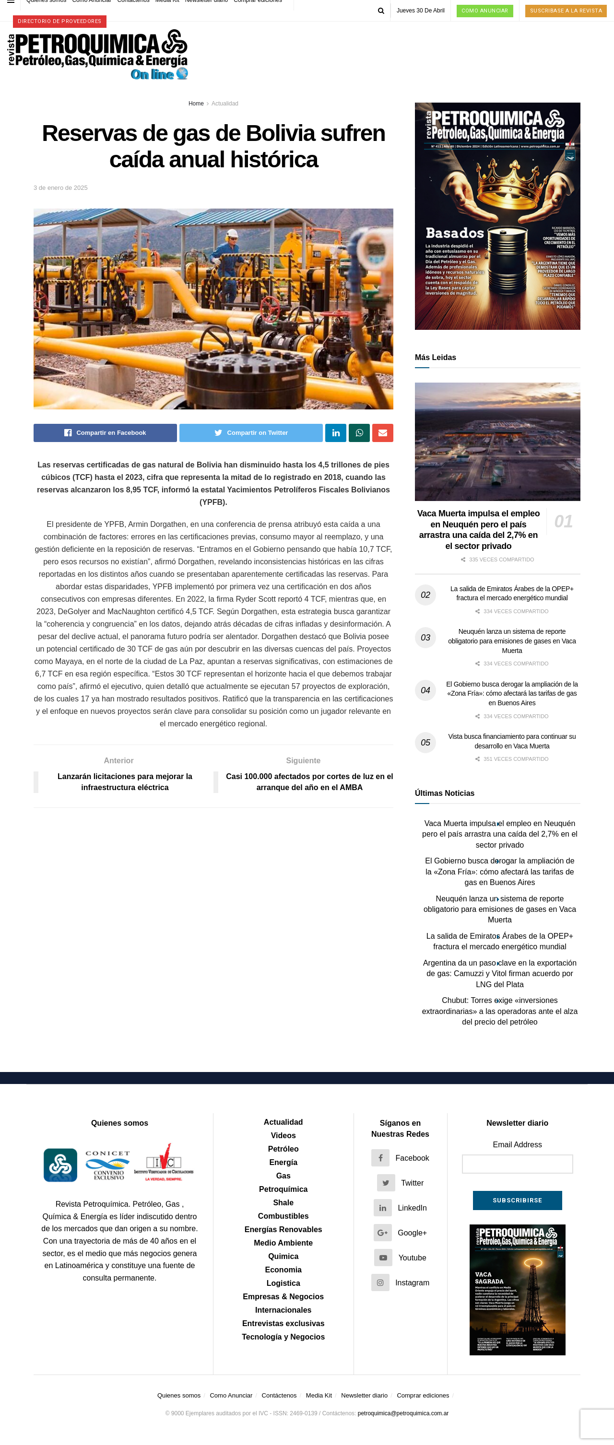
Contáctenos (279, 1395)
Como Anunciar (484, 11)
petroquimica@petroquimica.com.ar (403, 1413)
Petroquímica (283, 1189)
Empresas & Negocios (283, 1297)
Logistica (283, 1283)
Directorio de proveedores (60, 21)
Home (196, 103)
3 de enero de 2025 (61, 187)
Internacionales (283, 1310)
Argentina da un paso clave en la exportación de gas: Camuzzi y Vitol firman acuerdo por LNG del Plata (500, 974)
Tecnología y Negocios (283, 1337)
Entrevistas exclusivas (283, 1323)
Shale (283, 1203)
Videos (283, 1135)
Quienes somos (179, 1395)
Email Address (517, 1145)
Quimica (283, 1256)
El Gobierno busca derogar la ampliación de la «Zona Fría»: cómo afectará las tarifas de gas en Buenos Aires (512, 693)
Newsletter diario (364, 1395)
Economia (283, 1270)
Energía (283, 1162)
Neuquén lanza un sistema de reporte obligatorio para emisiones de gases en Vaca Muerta (512, 641)
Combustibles (283, 1216)
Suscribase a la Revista (566, 11)
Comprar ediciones (423, 1395)
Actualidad (225, 103)
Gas (283, 1176)
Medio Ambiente (283, 1243)
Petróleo (283, 1149)
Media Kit (319, 1395)
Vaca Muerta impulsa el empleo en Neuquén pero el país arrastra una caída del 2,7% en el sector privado (500, 834)
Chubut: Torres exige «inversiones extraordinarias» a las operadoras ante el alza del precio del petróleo (500, 1011)
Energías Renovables (283, 1229)
